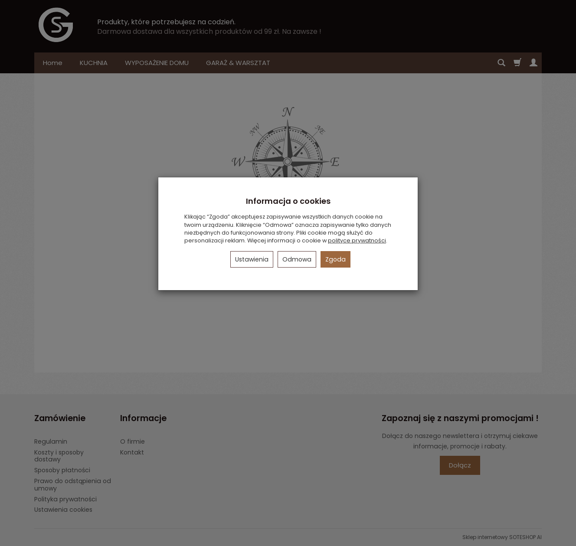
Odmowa (296, 259)
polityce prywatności (357, 240)
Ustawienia (251, 259)
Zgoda (335, 259)
